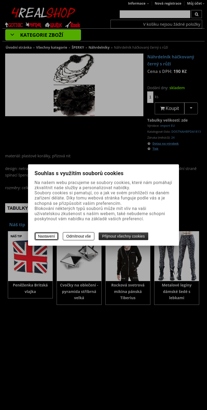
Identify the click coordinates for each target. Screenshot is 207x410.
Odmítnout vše (78, 236)
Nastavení (46, 236)
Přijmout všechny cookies (123, 236)
